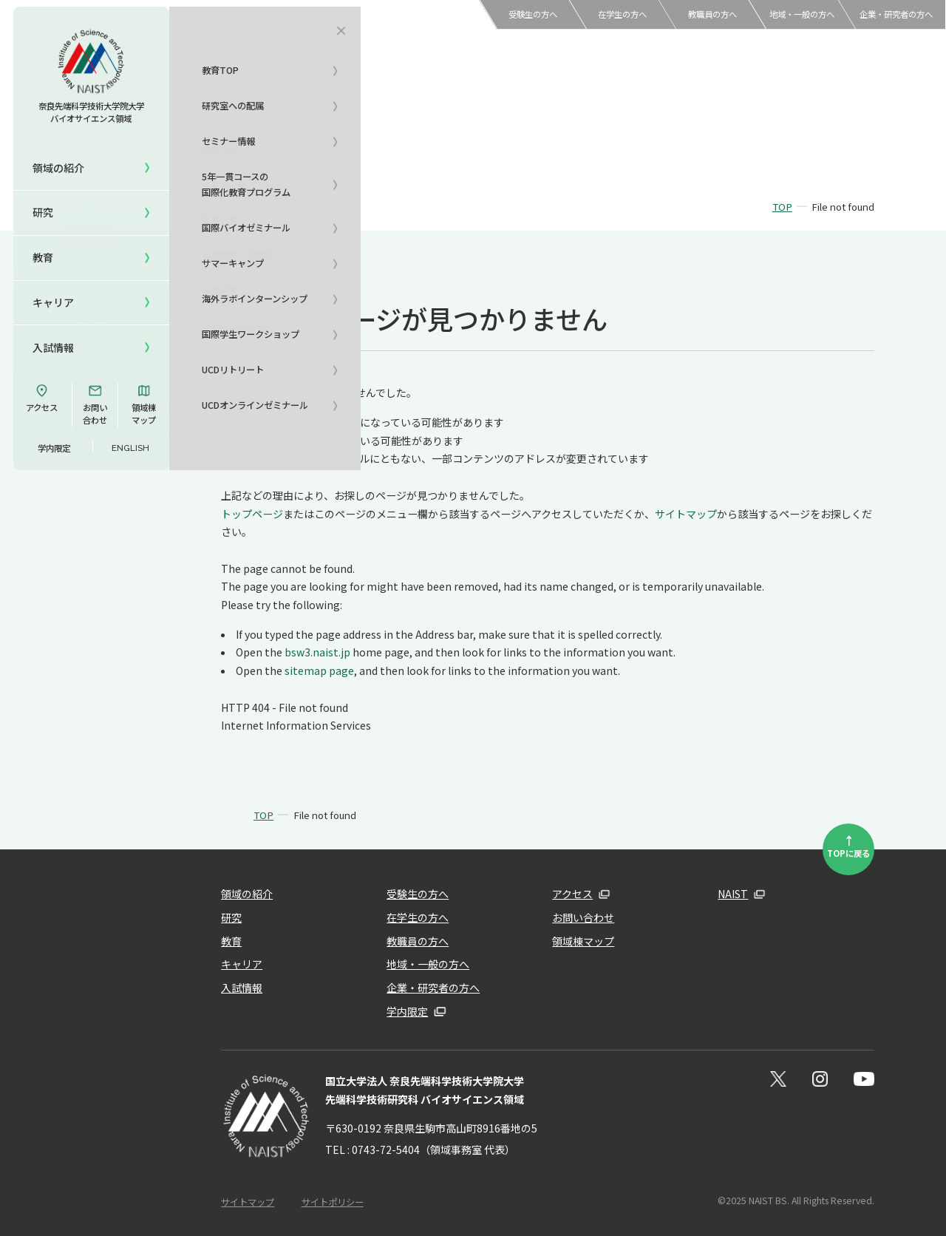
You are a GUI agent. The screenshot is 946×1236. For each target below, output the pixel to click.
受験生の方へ (532, 14)
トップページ (252, 513)
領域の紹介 (247, 893)
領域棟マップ (144, 405)
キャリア (53, 302)
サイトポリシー (333, 1202)
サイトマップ (686, 513)
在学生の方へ (622, 14)
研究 (231, 917)
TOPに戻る (848, 845)
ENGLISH (130, 448)
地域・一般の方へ (801, 14)
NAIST (733, 893)
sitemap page (319, 670)
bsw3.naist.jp (317, 652)
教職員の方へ (712, 14)
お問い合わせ (95, 405)
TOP (782, 207)
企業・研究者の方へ (896, 14)
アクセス (42, 398)
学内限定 (54, 448)
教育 (231, 941)
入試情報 (53, 347)
